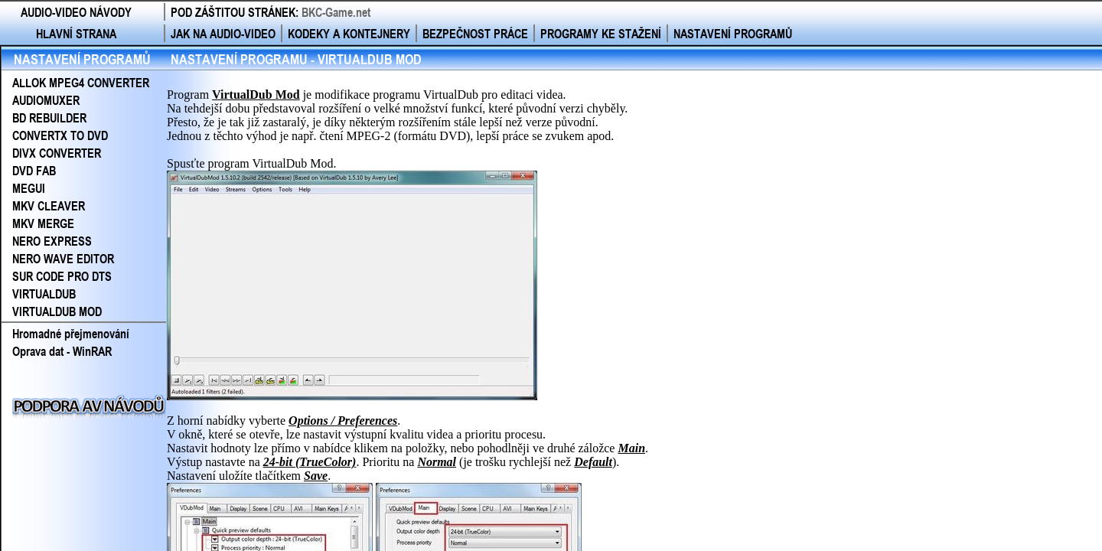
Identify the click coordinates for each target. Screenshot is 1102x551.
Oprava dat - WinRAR (62, 351)
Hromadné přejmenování (70, 333)
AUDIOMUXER (46, 100)
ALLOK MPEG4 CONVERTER (80, 82)
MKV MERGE (43, 223)
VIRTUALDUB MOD (57, 311)
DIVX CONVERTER (56, 152)
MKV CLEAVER (48, 205)
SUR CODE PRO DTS (62, 276)
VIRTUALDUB (44, 293)
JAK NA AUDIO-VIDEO (223, 33)
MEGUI (28, 188)
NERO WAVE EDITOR (63, 258)
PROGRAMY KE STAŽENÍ (600, 33)
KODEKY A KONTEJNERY (349, 33)
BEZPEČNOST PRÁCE (475, 33)
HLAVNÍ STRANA (76, 33)
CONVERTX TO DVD (60, 135)
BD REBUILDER (49, 117)
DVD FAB (34, 170)
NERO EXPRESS (52, 240)
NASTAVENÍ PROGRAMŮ (732, 33)
